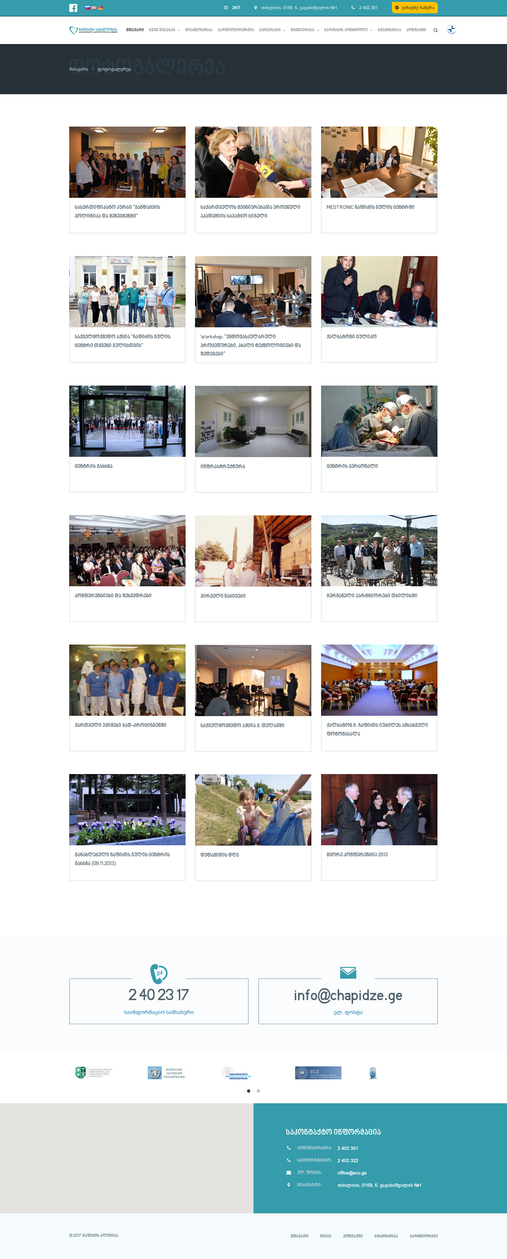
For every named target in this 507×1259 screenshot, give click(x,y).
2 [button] (258, 1091)
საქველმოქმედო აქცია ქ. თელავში (242, 725)
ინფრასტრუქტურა (222, 466)
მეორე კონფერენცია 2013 (357, 855)
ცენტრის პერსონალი (352, 466)
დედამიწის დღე (219, 855)
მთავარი (79, 69)
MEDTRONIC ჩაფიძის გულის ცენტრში (371, 207)
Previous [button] (64, 1071)
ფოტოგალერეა (116, 69)
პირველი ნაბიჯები (223, 596)
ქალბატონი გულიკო (352, 337)
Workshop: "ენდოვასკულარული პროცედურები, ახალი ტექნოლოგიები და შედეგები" (250, 345)
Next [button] (442, 1071)
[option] (106, 1064)
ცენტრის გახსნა (94, 466)
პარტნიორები (424, 1236)
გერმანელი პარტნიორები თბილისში (372, 596)
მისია (325, 1236)
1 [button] (248, 1091)
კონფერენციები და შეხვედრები (113, 596)
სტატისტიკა (386, 1236)
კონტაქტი (353, 1236)
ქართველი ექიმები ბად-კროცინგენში (121, 725)
